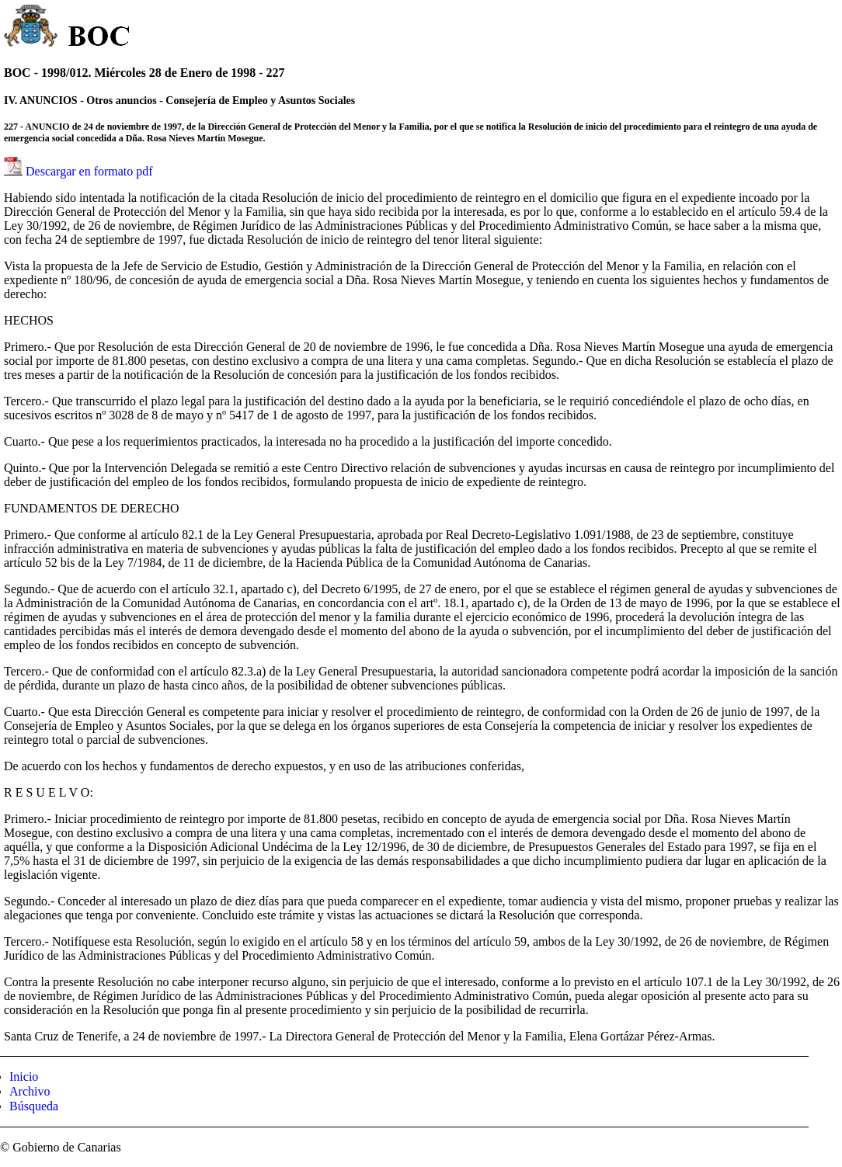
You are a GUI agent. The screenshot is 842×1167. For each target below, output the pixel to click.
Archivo (29, 1091)
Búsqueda (33, 1106)
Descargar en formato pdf (89, 171)
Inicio (23, 1076)
